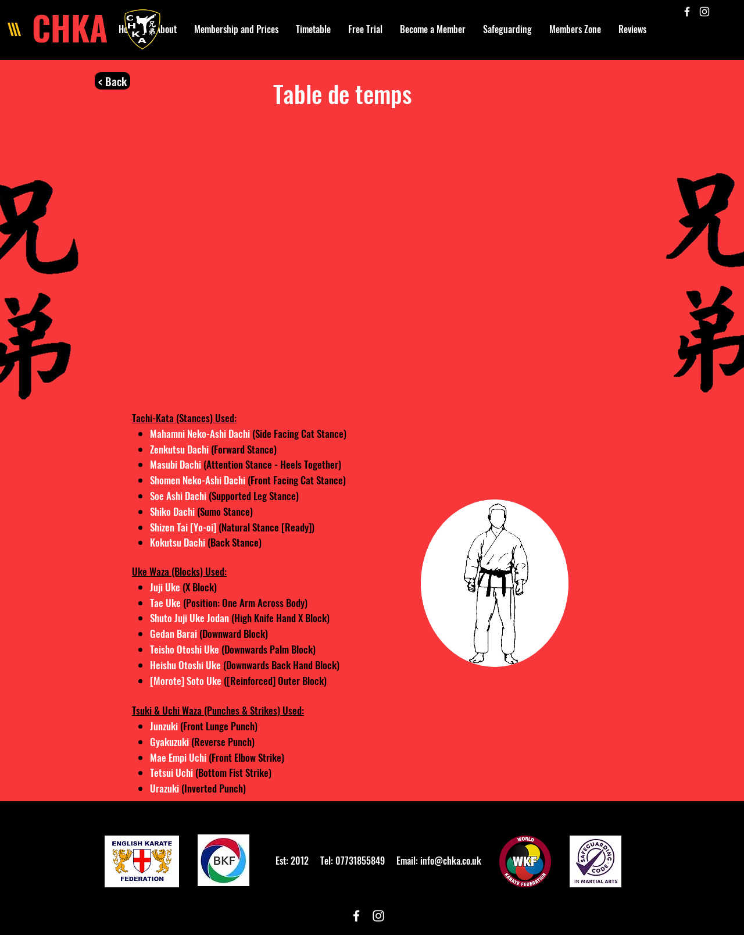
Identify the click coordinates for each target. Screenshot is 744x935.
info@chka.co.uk (450, 861)
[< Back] (112, 81)
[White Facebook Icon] (687, 11)
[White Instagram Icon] (704, 11)
